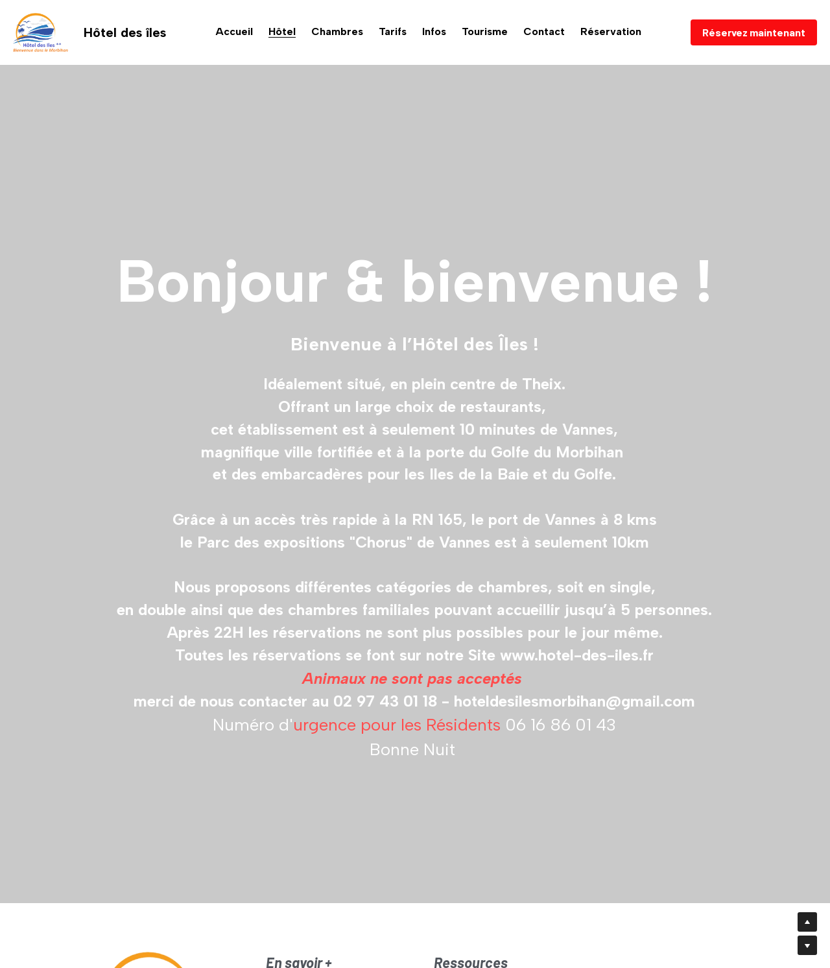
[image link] (40, 31)
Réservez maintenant (753, 32)
